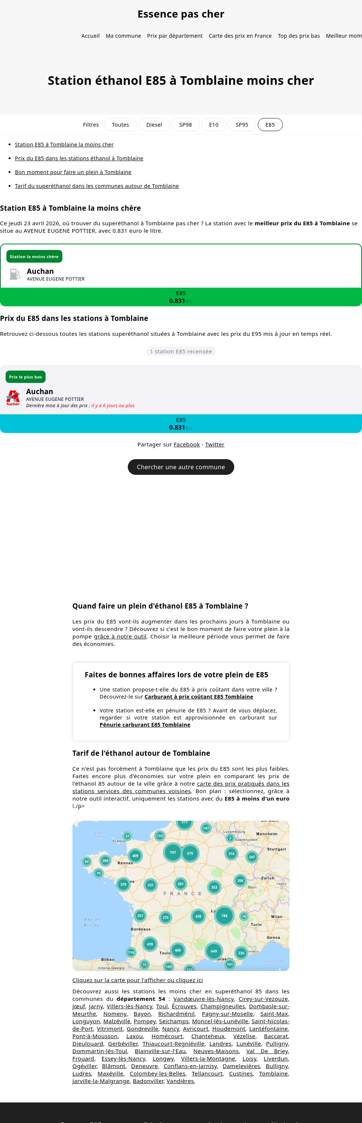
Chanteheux (208, 1036)
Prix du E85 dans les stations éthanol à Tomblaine (79, 158)
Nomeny (115, 1013)
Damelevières (241, 1066)
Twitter (215, 444)
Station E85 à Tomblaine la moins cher (64, 144)
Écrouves (184, 1006)
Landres (221, 1043)
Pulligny (277, 1043)
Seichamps (174, 1021)
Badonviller (148, 1081)
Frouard (83, 1058)
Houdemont (228, 1028)
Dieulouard (87, 1043)
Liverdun (276, 1058)
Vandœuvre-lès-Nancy (203, 998)
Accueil (90, 35)
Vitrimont (110, 1028)
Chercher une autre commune (181, 467)
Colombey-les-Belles (157, 1073)
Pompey (145, 1021)
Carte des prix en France (240, 35)
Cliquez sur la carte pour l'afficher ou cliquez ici (137, 980)
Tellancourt (207, 1073)
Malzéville (116, 1021)
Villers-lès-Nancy (129, 1006)
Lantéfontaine (268, 1028)
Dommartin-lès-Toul (99, 1051)
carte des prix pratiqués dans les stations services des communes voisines (181, 787)
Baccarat (276, 1036)
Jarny (96, 1006)
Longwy (163, 1058)
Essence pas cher (181, 14)
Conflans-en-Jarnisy (190, 1066)
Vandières (180, 1081)
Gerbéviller (122, 1043)
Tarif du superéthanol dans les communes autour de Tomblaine (97, 185)
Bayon (142, 1013)
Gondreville (142, 1028)
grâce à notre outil (120, 636)
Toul (162, 1006)
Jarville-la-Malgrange (101, 1081)
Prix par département (175, 35)
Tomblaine (273, 1073)
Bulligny (277, 1066)
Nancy (170, 1028)
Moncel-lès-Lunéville (220, 1021)
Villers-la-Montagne (208, 1058)
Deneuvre (144, 1066)
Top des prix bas (299, 35)
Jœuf (78, 1006)
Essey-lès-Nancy (123, 1058)
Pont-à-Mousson (95, 1036)
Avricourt (195, 1028)
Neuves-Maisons (216, 1051)
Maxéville (110, 1073)
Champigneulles (222, 1006)
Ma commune (123, 35)
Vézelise (244, 1036)
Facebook (187, 444)
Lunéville (248, 1043)
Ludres (81, 1073)
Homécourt (167, 1036)
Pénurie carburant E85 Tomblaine (145, 724)
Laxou (134, 1036)
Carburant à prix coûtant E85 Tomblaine (199, 696)
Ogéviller (84, 1066)
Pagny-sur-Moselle (227, 1013)
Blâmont (114, 1066)
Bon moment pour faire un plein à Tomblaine (73, 172)
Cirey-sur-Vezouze (263, 998)
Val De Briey (267, 1051)
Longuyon (86, 1021)
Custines (241, 1073)
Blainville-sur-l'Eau (160, 1051)
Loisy (249, 1058)
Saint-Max (274, 1013)
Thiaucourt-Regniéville (173, 1043)
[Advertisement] (181, 542)
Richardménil (176, 1013)
